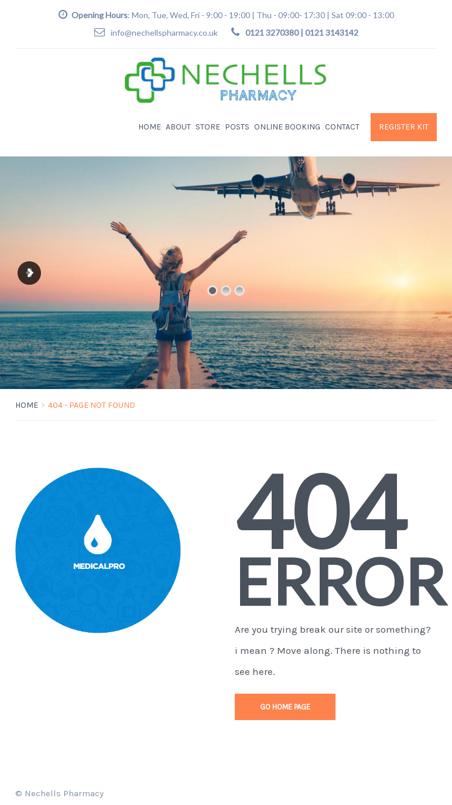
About (178, 127)
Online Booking (287, 127)
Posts (237, 127)
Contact (342, 127)
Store (208, 127)
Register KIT (404, 127)
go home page (285, 706)
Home (149, 127)
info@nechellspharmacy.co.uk (164, 32)
